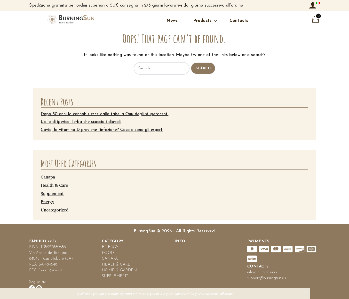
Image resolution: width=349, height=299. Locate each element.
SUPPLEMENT (115, 276)
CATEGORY (113, 241)
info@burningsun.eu (263, 273)
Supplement (52, 193)
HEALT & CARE (116, 265)
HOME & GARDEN (119, 271)
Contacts (220, 20)
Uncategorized (55, 209)
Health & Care (54, 185)
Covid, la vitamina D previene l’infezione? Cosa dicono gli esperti (104, 130)
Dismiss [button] (305, 293)
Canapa (48, 177)
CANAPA (110, 259)
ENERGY (110, 247)
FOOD (108, 253)
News (153, 20)
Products (183, 20)
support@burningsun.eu (266, 278)
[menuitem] (318, 3)
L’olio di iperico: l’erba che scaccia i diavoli (81, 122)
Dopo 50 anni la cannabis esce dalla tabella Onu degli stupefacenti (106, 114)
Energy (47, 201)
